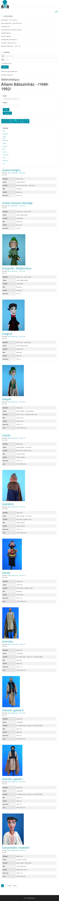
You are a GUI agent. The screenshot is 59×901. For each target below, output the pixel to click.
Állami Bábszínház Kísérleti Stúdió (11, 30)
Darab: (4, 143)
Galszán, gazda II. (13, 710)
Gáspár (6, 399)
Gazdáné (7, 504)
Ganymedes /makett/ (15, 847)
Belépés (5, 67)
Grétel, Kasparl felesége (17, 203)
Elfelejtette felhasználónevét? (9, 71)
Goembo (7, 641)
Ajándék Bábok (6, 33)
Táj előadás (5, 26)
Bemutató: (5, 160)
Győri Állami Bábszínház (8, 43)
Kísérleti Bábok (6, 36)
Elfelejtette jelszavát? (7, 75)
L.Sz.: (4, 163)
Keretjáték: (6, 155)
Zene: (4, 157)
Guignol (7, 333)
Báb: (4, 149)
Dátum (4, 137)
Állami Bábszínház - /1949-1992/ (11, 23)
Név (4, 131)
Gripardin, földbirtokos (16, 268)
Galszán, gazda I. (13, 779)
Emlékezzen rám (6, 63)
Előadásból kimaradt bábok (9, 39)
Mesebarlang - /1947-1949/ (9, 20)
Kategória (5, 134)
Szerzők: (5, 146)
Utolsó (14, 885)
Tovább (9, 885)
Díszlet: (5, 152)
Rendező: (5, 140)
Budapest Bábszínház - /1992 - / (10, 46)
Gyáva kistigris (11, 170)
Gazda (6, 435)
